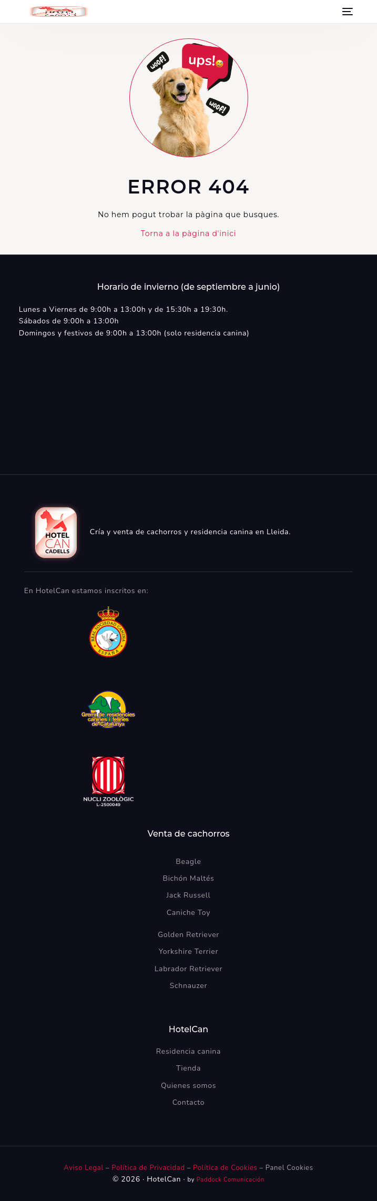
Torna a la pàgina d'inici (188, 233)
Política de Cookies (225, 1168)
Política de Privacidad (149, 1168)
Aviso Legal (84, 1168)
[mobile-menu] (346, 11)
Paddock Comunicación (230, 1180)
